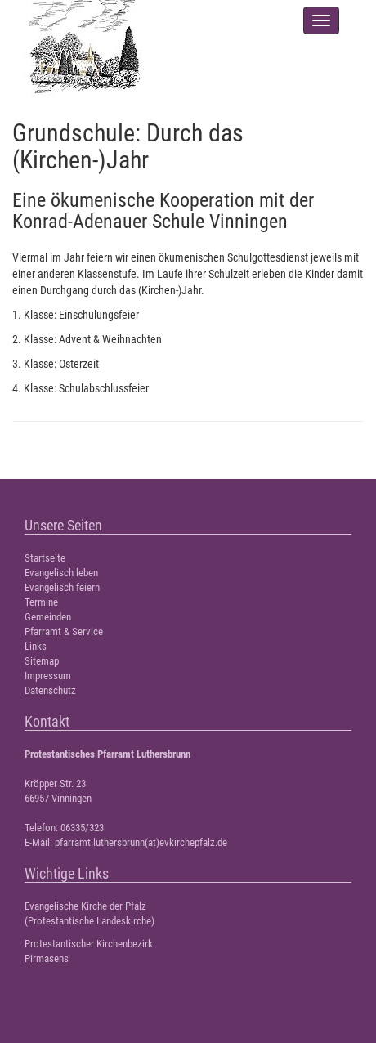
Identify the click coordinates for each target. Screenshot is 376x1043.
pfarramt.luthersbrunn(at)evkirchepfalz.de (141, 842)
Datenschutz (50, 690)
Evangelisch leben (61, 572)
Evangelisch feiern (62, 587)
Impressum (48, 675)
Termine (41, 602)
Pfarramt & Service (64, 631)
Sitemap (42, 661)
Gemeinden (48, 617)
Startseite (45, 558)
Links (36, 646)
